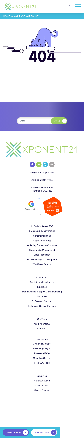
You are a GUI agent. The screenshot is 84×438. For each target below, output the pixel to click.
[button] (70, 6)
